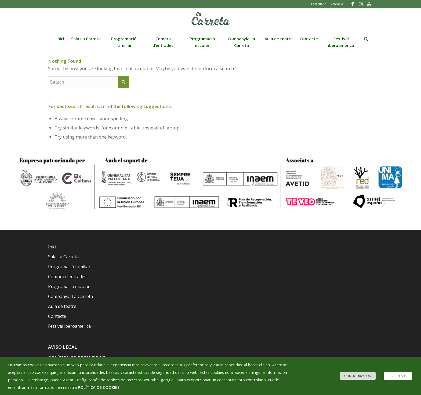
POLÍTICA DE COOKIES (98, 387)
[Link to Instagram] (361, 4)
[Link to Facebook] (353, 4)
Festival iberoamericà (69, 326)
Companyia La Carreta (70, 296)
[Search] (364, 42)
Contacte (57, 316)
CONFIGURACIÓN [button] (357, 375)
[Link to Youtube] (369, 4)
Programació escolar (69, 286)
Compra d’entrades (67, 277)
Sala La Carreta (63, 257)
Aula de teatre (62, 306)
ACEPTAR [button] (397, 375)
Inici (52, 247)
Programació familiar (69, 267)
